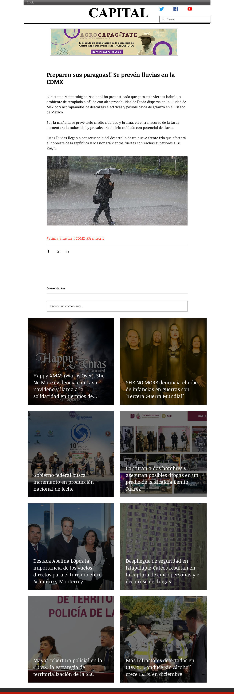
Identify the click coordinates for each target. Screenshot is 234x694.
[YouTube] (190, 9)
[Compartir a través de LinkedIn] (67, 251)
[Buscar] (185, 19)
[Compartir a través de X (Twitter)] (58, 251)
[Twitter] (161, 9)
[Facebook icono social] (175, 9)
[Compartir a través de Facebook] (48, 251)
